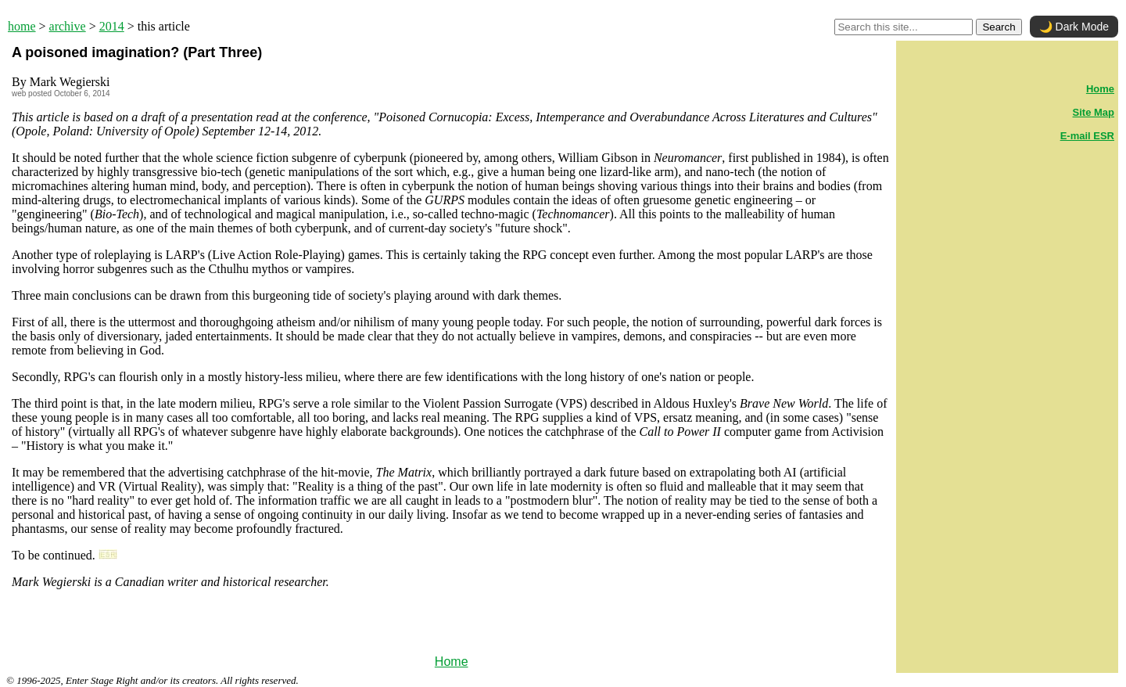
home (22, 26)
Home (451, 661)
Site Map (1093, 112)
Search (998, 27)
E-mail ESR (1087, 136)
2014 (111, 26)
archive (67, 26)
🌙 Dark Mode (1074, 26)
